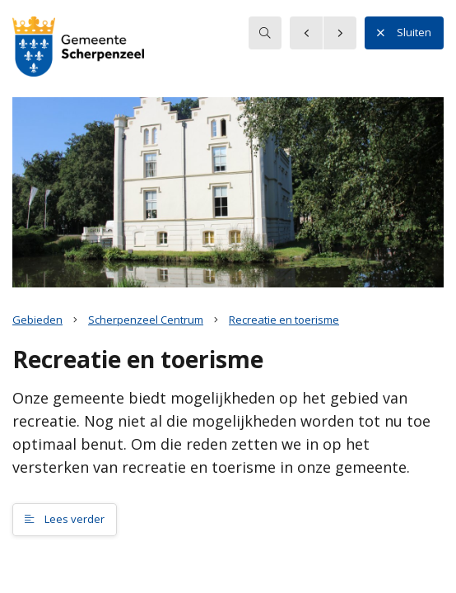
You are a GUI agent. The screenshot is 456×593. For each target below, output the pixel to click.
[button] (78, 48)
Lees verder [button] (65, 518)
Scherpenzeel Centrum (145, 319)
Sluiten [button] (404, 33)
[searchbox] (265, 32)
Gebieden (37, 319)
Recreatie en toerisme (284, 319)
